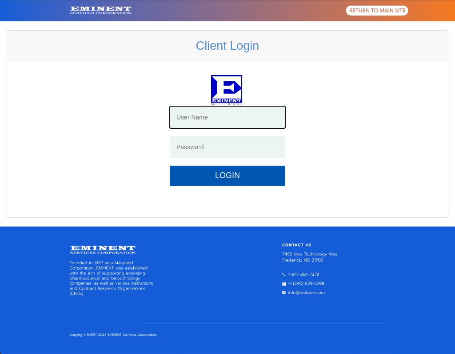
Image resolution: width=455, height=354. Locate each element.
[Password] (227, 147)
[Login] (227, 176)
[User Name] (227, 117)
